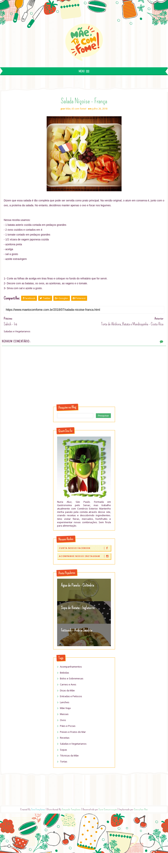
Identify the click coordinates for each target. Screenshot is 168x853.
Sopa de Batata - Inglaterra (77, 607)
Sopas (63, 749)
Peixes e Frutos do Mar (73, 732)
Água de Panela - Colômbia (77, 585)
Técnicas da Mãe (69, 755)
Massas (64, 714)
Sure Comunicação (108, 809)
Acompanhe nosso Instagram (85, 556)
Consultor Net (141, 809)
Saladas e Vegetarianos (73, 743)
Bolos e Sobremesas (71, 678)
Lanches (64, 702)
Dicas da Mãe (67, 690)
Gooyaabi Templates (71, 809)
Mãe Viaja (65, 708)
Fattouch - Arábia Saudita (76, 630)
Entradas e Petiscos (71, 696)
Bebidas (64, 672)
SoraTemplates (38, 809)
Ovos (63, 720)
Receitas (64, 737)
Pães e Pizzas (67, 726)
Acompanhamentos (71, 666)
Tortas (63, 761)
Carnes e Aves (68, 684)
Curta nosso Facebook (85, 548)
